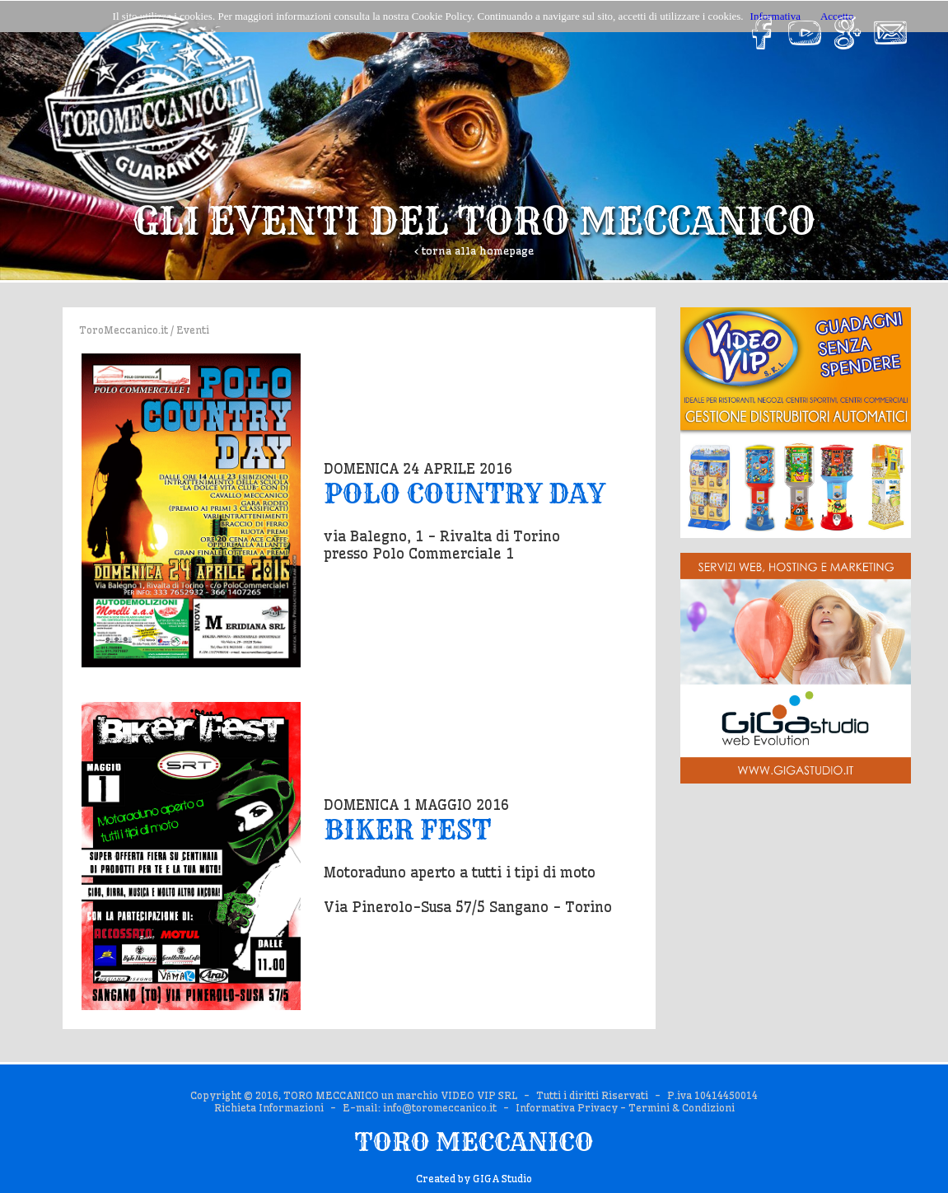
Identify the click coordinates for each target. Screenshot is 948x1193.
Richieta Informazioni (269, 1108)
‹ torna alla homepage (474, 250)
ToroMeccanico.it (123, 330)
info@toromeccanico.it (440, 1108)
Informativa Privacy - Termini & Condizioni (625, 1108)
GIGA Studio (502, 1178)
